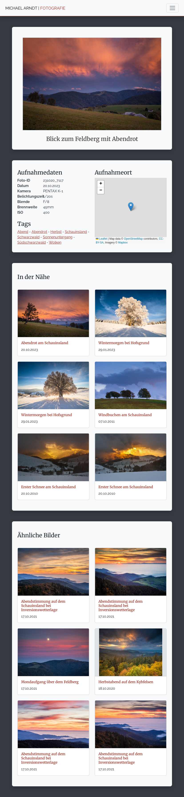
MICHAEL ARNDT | (35, 8)
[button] (131, 206)
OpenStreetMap (133, 238)
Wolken (55, 242)
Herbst (56, 232)
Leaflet (101, 238)
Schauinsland (76, 232)
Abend (22, 232)
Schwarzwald (28, 237)
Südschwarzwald (31, 242)
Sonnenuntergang (57, 237)
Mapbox (123, 242)
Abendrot (39, 232)
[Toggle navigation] (172, 8)
